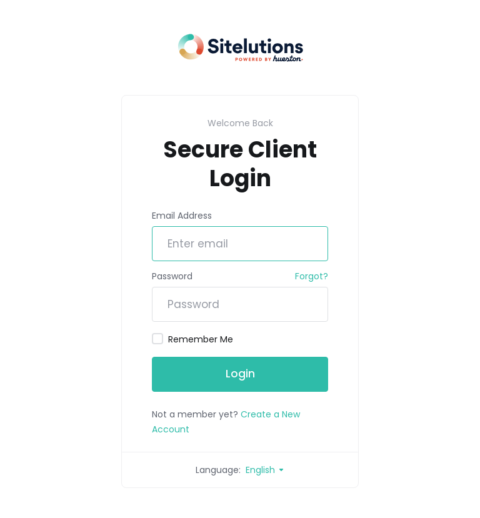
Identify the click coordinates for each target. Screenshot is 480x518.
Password (172, 276)
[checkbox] (157, 338)
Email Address (182, 215)
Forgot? (311, 276)
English (265, 470)
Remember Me (192, 339)
